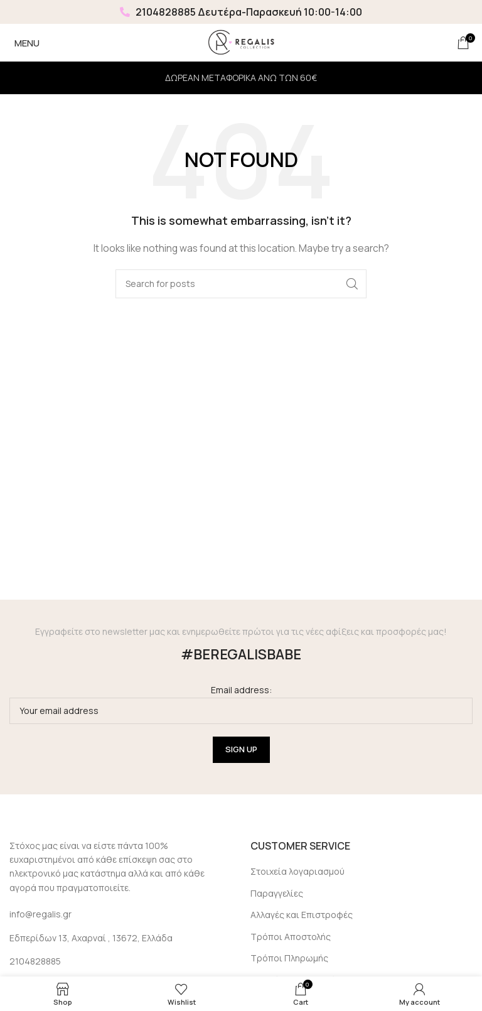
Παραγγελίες (276, 893)
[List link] (120, 961)
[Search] (241, 283)
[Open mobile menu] (24, 42)
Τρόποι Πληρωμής (289, 958)
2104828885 (158, 12)
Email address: (241, 703)
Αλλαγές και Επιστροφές (301, 915)
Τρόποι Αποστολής (290, 937)
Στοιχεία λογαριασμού (297, 871)
